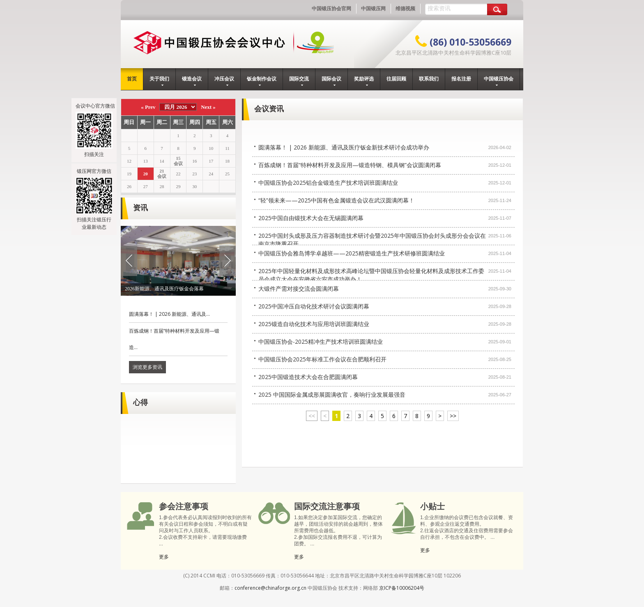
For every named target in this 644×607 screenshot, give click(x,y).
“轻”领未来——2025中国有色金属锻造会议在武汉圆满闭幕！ (336, 200)
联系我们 (429, 78)
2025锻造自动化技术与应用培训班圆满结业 (313, 324)
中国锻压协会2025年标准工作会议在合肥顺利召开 (322, 359)
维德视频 (405, 8)
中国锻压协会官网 (331, 8)
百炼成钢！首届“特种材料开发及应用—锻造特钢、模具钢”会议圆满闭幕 (349, 165)
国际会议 (331, 81)
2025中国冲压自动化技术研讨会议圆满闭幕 (313, 306)
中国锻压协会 (498, 81)
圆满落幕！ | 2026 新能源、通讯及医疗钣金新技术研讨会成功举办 (343, 147)
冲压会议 (224, 81)
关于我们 (159, 81)
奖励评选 (364, 81)
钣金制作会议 (261, 81)
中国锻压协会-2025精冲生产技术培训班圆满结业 (320, 341)
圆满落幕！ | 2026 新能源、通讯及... (169, 313)
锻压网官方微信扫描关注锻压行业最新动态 (94, 199)
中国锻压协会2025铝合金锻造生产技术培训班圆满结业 (328, 182)
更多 (164, 556)
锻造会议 (192, 81)
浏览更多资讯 (147, 366)
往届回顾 (396, 78)
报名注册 (461, 78)
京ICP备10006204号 (401, 587)
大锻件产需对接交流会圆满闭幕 (298, 288)
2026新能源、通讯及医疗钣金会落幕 (164, 289)
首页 (132, 78)
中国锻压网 (373, 8)
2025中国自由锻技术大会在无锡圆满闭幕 (310, 218)
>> (453, 416)
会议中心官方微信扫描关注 (95, 130)
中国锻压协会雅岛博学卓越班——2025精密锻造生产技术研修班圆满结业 (351, 253)
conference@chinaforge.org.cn (270, 587)
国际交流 (299, 81)
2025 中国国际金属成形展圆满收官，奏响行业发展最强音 (331, 394)
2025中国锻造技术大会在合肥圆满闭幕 (308, 377)
